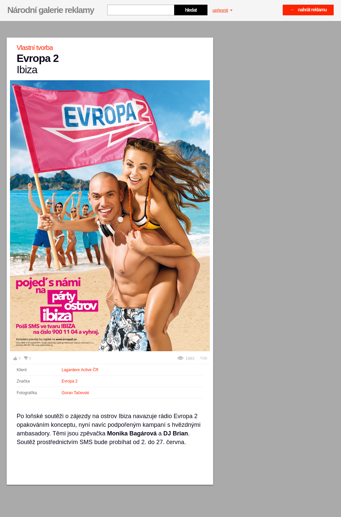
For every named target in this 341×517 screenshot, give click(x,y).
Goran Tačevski (75, 392)
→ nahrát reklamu (308, 9)
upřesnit (222, 10)
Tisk (203, 358)
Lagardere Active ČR (80, 370)
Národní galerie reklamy (50, 10)
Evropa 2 (70, 381)
